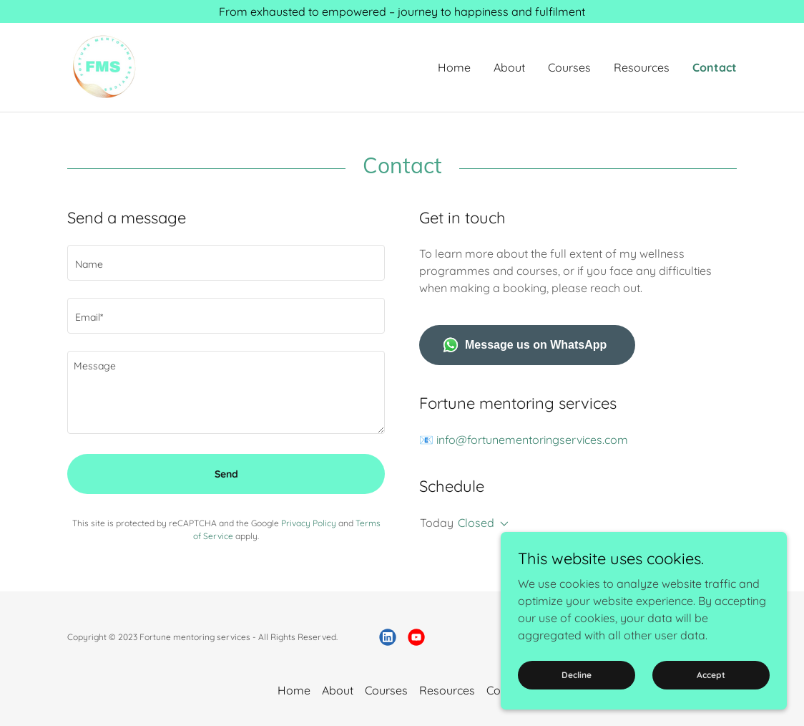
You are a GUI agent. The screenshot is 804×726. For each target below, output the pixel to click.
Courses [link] (569, 67)
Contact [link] (714, 67)
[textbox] (226, 263)
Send (226, 474)
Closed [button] (476, 523)
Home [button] (294, 690)
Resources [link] (642, 67)
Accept (711, 674)
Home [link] (454, 67)
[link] (103, 66)
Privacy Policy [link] (308, 523)
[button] (501, 524)
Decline (577, 674)
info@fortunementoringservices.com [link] (532, 439)
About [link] (509, 67)
